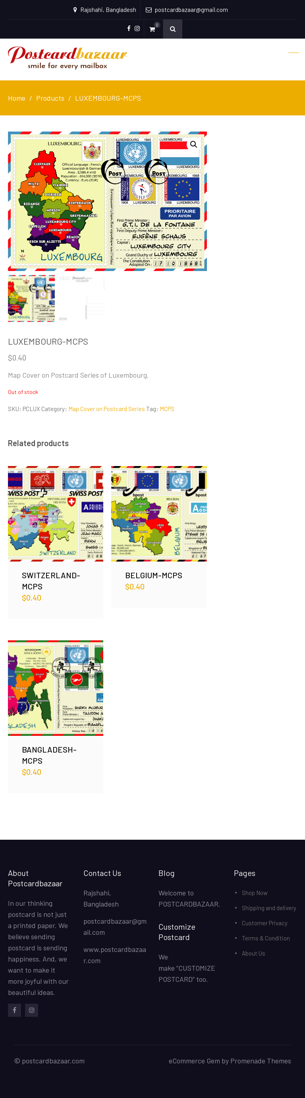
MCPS (167, 408)
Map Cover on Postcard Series (106, 408)
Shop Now (255, 892)
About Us (253, 953)
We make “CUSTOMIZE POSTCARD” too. (186, 967)
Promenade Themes (260, 1060)
